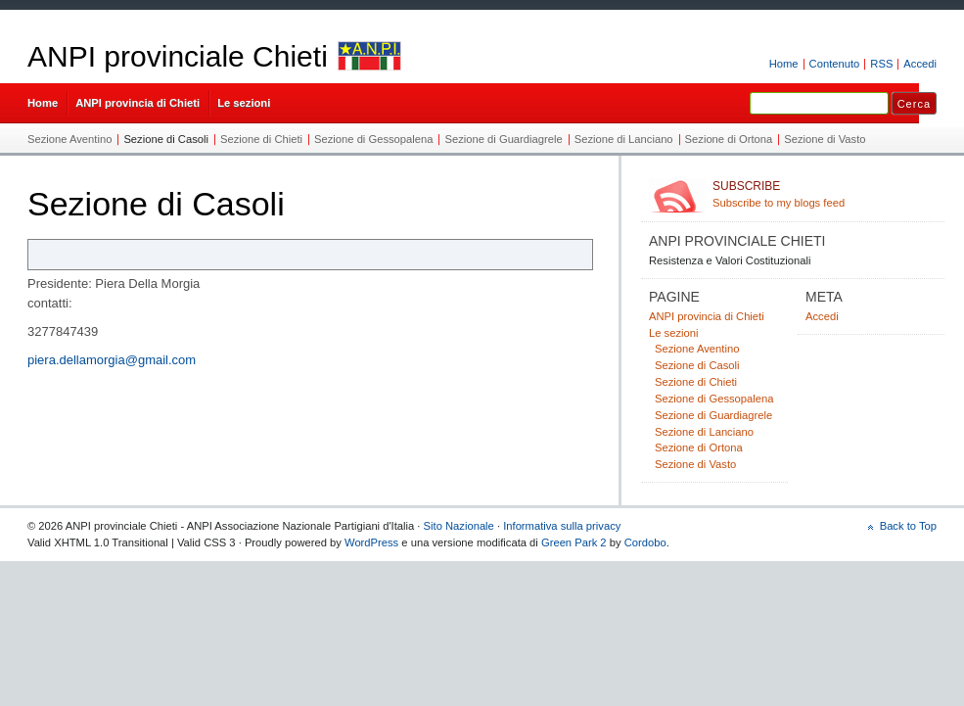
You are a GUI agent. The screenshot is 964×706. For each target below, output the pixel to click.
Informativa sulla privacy (561, 526)
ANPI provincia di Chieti (137, 103)
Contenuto (834, 64)
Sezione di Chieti (261, 139)
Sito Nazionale (459, 526)
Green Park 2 (574, 542)
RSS (881, 64)
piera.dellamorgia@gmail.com (111, 360)
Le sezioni (243, 103)
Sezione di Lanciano (623, 139)
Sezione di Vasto (824, 139)
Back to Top (908, 526)
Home (784, 64)
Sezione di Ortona (729, 139)
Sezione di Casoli (165, 139)
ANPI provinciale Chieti (177, 56)
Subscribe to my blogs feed (824, 194)
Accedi (920, 64)
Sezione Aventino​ (69, 139)
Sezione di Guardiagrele (503, 139)
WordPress (371, 542)
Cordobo (645, 542)
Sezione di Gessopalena (373, 139)
